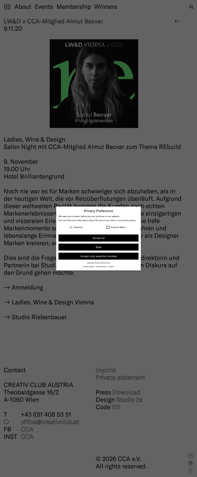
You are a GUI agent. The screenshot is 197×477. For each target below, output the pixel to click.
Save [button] (98, 247)
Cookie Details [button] (89, 266)
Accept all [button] (98, 238)
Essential (76, 227)
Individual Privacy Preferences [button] (98, 263)
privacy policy (128, 220)
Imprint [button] (111, 266)
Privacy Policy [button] (101, 266)
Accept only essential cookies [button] (98, 256)
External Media (116, 227)
